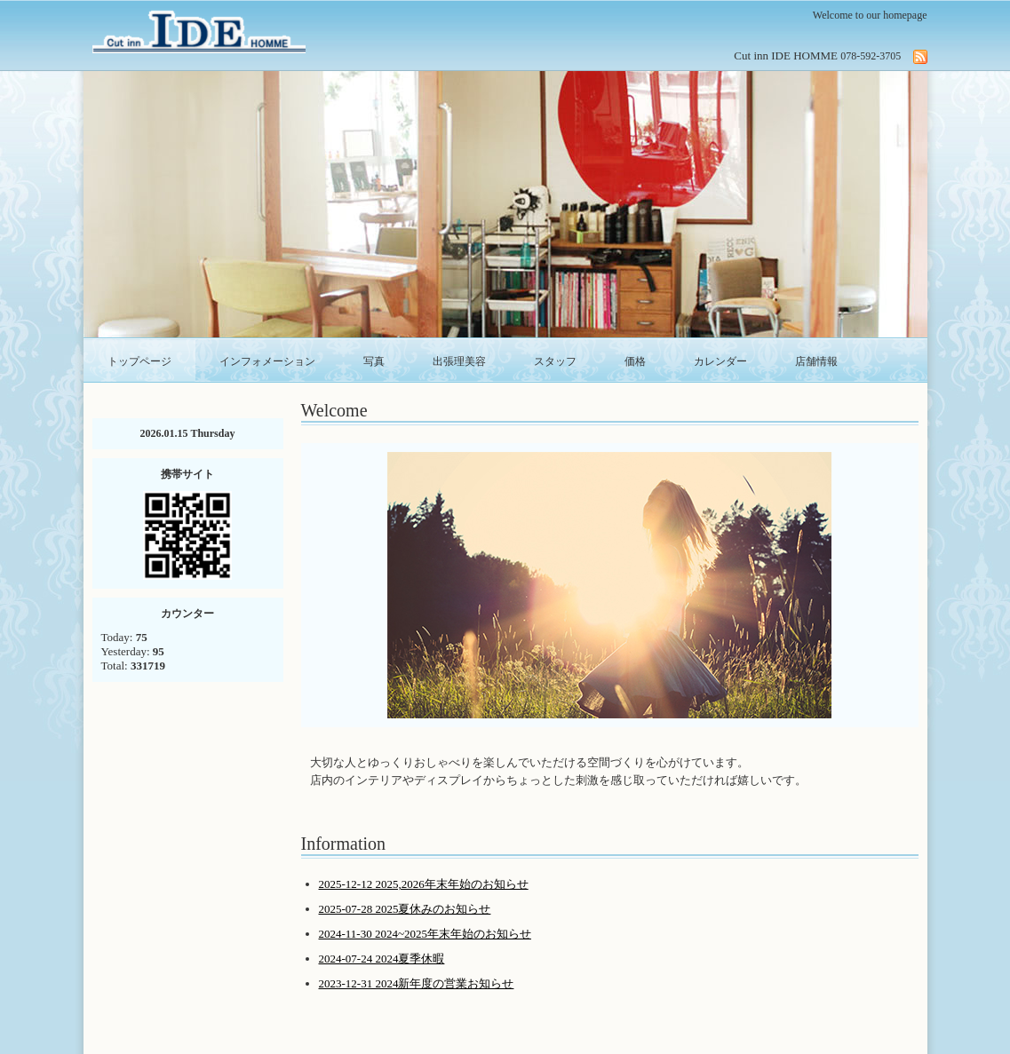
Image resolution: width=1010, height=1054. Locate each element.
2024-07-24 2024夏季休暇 (382, 958)
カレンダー (720, 361)
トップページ (139, 361)
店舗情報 (816, 361)
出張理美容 (459, 361)
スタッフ (555, 361)
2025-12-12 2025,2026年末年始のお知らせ (424, 884)
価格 (635, 361)
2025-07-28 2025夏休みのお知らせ (405, 908)
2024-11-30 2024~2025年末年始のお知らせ (425, 933)
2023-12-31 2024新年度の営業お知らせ (416, 983)
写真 (374, 361)
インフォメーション (267, 361)
